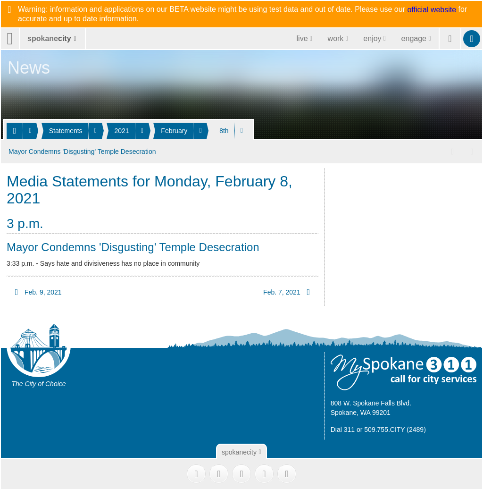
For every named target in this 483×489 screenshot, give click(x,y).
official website (431, 10)
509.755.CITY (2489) (395, 428)
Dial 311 (343, 428)
